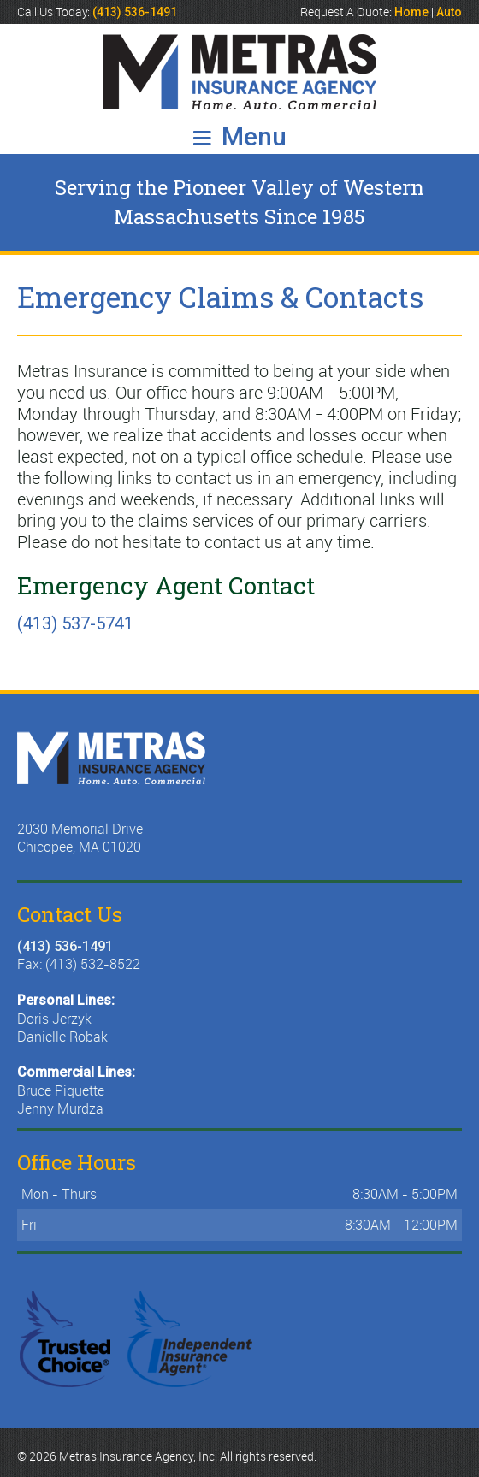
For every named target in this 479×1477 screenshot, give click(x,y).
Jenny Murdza (60, 1108)
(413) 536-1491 (65, 946)
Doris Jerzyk (54, 1018)
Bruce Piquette (60, 1090)
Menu (240, 136)
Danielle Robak (62, 1036)
